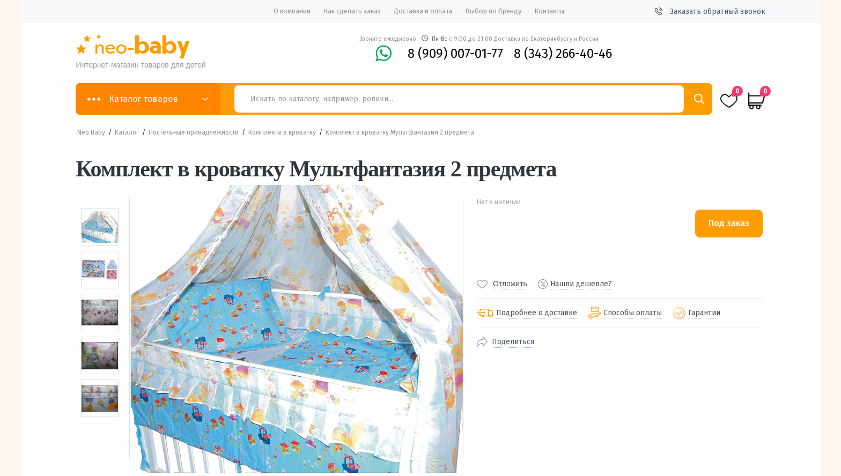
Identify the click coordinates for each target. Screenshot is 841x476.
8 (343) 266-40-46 (563, 53)
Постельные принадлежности (194, 132)
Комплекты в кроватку (282, 132)
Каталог (127, 132)
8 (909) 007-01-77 (455, 53)
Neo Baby (91, 132)
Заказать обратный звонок (710, 11)
